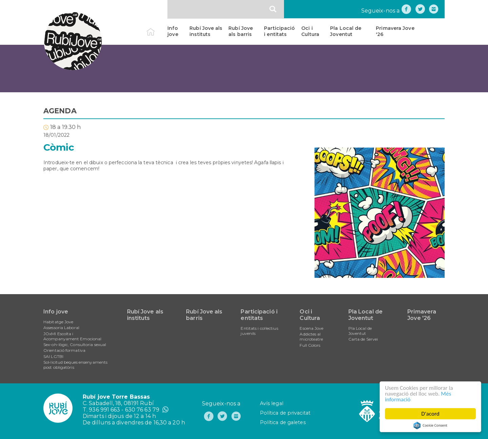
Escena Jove (311, 328)
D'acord (430, 413)
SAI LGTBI (53, 356)
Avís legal (271, 403)
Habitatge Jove (58, 321)
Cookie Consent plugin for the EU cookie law (430, 425)
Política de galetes (283, 422)
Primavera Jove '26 (395, 31)
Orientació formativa (64, 350)
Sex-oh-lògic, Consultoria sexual (74, 344)
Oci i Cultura (310, 31)
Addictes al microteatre (311, 336)
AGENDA (60, 111)
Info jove (172, 31)
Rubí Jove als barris (240, 31)
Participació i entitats (279, 31)
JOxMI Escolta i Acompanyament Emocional (72, 336)
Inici (156, 28)
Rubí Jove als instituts (205, 31)
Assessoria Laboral (61, 327)
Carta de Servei (363, 339)
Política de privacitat (285, 413)
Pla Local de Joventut (345, 31)
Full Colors (310, 345)
